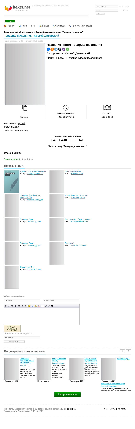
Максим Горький (78, 245)
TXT (81, 140)
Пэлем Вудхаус (34, 245)
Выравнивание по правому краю (25, 306)
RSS (105, 409)
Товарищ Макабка (73, 171)
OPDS (112, 409)
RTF (73, 140)
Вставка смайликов (29, 306)
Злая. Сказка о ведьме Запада (90, 360)
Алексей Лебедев (35, 200)
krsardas (23, 365)
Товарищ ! (69, 243)
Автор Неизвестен (79, 221)
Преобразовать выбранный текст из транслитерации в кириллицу (48, 306)
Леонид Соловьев (35, 174)
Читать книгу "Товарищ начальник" (67, 146)
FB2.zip (63, 140)
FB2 (53, 140)
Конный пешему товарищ (76, 195)
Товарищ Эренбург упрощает (78, 219)
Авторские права (67, 394)
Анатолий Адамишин (109, 386)
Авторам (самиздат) (82, 26)
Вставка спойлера (52, 306)
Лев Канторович (34, 269)
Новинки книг (28, 26)
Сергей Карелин (58, 363)
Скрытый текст (42, 306)
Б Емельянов (77, 174)
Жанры (45, 26)
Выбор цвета (38, 306)
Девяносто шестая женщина (33, 171)
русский (21, 123)
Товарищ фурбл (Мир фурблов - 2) (30, 196)
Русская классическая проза (85, 58)
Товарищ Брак (26, 219)
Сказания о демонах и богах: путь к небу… (27, 360)
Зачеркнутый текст (15, 306)
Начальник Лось (27, 267)
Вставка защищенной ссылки (35, 306)
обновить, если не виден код (18, 333)
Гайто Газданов (34, 221)
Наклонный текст (8, 306)
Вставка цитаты (45, 306)
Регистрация (124, 6)
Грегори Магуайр (90, 363)
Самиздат (60, 26)
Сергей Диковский (77, 53)
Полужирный (5, 306)
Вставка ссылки (32, 306)
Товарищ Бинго (27, 243)
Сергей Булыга (78, 197)
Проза (60, 58)
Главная (11, 26)
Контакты (122, 409)
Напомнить (123, 10)
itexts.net (71, 409)
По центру (22, 306)
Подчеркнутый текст (12, 306)
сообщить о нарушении (16, 130)
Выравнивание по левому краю (19, 306)
